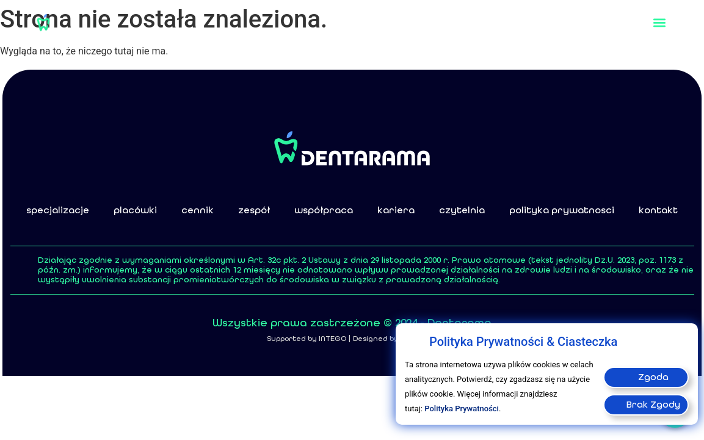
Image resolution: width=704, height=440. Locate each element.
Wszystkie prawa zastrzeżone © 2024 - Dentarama (352, 322)
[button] (660, 22)
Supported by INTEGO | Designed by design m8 (352, 338)
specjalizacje (57, 210)
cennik (197, 210)
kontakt (658, 210)
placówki (135, 210)
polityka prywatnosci (561, 210)
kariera (396, 210)
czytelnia (462, 210)
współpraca (323, 210)
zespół (254, 210)
